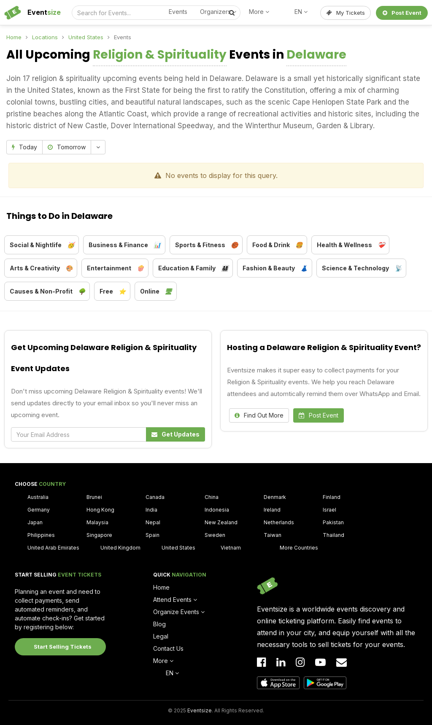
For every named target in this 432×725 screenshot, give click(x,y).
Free (113, 291)
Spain (152, 535)
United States (85, 37)
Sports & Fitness (206, 245)
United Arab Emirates (53, 547)
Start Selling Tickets (63, 646)
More (259, 11)
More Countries (299, 547)
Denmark (275, 497)
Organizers (218, 11)
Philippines (41, 535)
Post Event (402, 12)
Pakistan (333, 522)
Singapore (99, 535)
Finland (331, 497)
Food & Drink (277, 245)
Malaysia (97, 522)
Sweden (215, 535)
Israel (329, 510)
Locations (45, 37)
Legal (160, 636)
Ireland (272, 510)
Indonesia (217, 510)
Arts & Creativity (41, 268)
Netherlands (279, 522)
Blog (159, 624)
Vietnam (231, 547)
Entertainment (115, 268)
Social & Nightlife (42, 245)
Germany (38, 510)
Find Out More (259, 415)
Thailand (333, 535)
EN (301, 11)
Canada (155, 497)
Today (24, 147)
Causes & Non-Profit (47, 291)
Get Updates (175, 434)
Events (178, 11)
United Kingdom (120, 547)
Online (156, 291)
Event (44, 12)
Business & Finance (125, 245)
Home (14, 37)
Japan (35, 522)
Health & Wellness (351, 245)
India (151, 510)
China (212, 497)
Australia (38, 497)
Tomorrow (67, 147)
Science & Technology (362, 268)
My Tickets (346, 12)
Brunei (94, 497)
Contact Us (168, 648)
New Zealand (221, 522)
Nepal (153, 522)
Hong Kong (100, 510)
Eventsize (199, 710)
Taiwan (272, 535)
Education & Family (193, 268)
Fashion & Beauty (275, 268)
